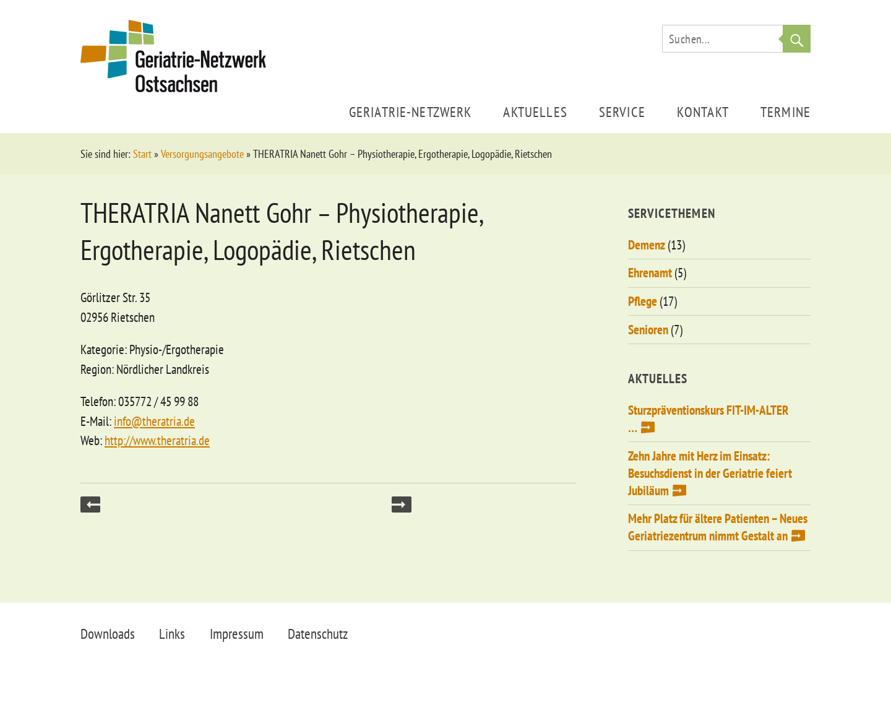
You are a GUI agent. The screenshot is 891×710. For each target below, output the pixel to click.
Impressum (237, 634)
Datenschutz (318, 634)
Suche (797, 39)
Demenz (646, 244)
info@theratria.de (154, 421)
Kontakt (703, 112)
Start (142, 154)
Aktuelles (535, 112)
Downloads (107, 634)
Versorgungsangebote (202, 154)
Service (622, 112)
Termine (785, 112)
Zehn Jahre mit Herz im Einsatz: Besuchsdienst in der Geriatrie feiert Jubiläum (710, 473)
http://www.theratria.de (157, 440)
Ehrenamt (650, 272)
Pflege (642, 301)
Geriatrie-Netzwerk (410, 112)
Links (172, 634)
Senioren (648, 329)
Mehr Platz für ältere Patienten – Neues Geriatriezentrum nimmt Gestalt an (717, 527)
